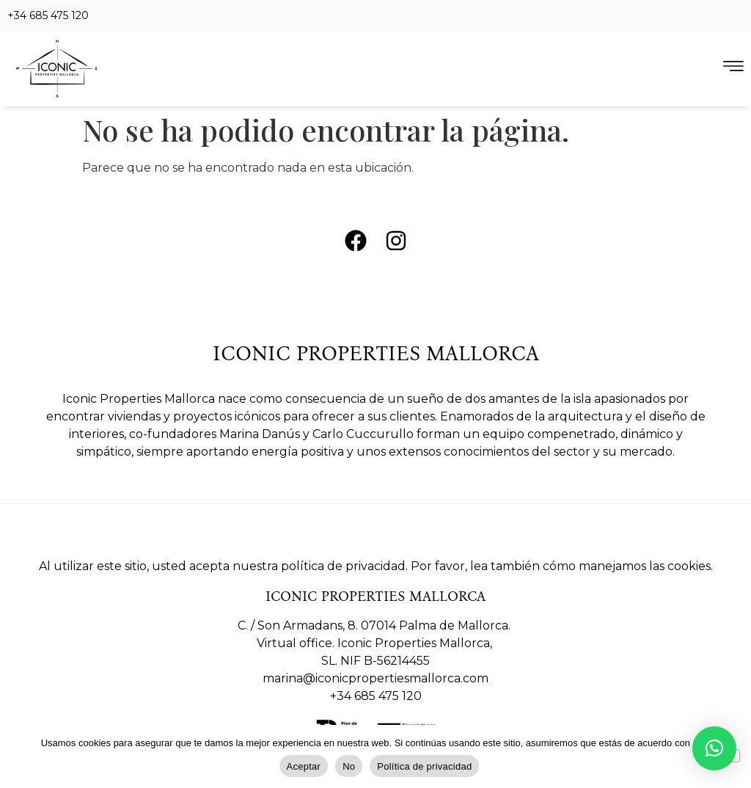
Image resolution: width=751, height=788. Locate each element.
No (348, 766)
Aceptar (304, 766)
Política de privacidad (424, 766)
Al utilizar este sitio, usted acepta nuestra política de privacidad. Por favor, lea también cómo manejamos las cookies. (376, 566)
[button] (714, 748)
